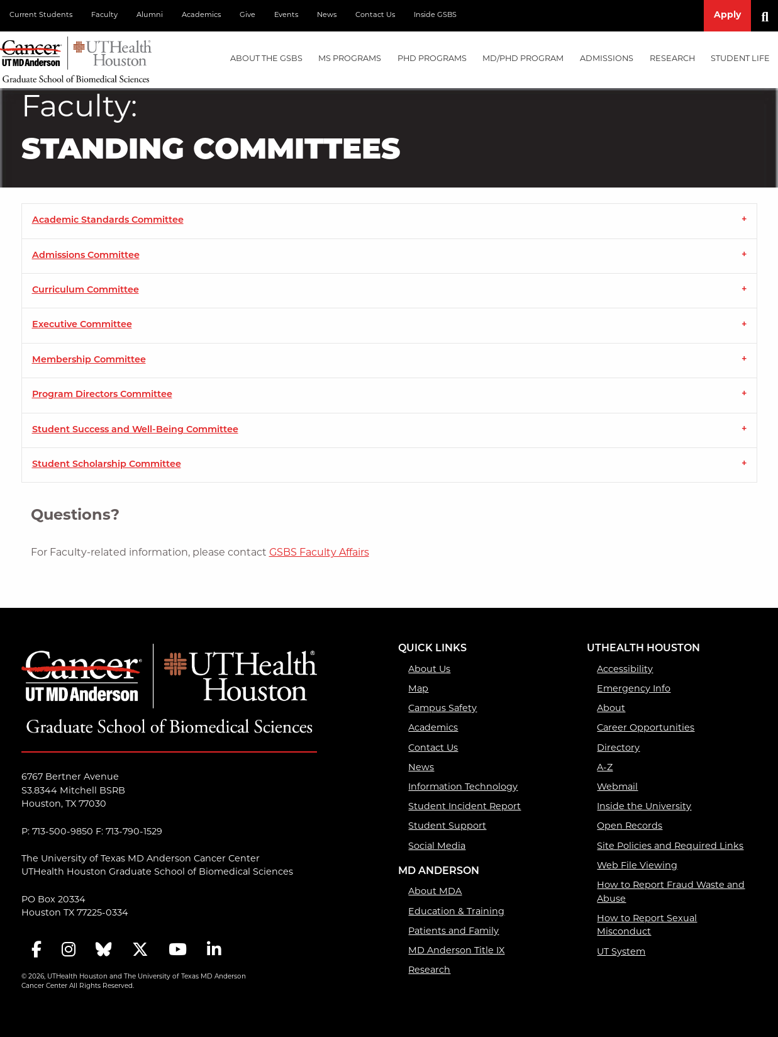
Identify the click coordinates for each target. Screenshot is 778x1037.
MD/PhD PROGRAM (523, 59)
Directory (618, 748)
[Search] (769, 15)
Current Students (40, 15)
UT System (621, 952)
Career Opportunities (645, 728)
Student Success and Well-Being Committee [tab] (135, 430)
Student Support (447, 826)
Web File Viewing (637, 866)
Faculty (104, 15)
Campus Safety (442, 709)
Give (247, 15)
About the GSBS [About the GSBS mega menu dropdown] (266, 59)
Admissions (606, 59)
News (326, 15)
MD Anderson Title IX (456, 951)
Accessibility (625, 670)
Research (429, 970)
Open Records (629, 826)
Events (286, 15)
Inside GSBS (435, 15)
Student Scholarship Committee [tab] (106, 464)
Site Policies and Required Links (670, 846)
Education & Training (456, 912)
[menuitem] (266, 59)
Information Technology (463, 787)
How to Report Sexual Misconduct (647, 926)
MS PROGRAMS (349, 59)
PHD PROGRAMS (432, 59)
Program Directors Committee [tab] (102, 395)
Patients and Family (453, 931)
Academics (201, 15)
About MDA (435, 892)
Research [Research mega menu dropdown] (672, 59)
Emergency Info (633, 689)
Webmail (617, 787)
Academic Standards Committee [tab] (108, 220)
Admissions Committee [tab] (86, 256)
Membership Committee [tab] (89, 360)
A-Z (605, 768)
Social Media (436, 846)
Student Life (740, 59)
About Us (429, 670)
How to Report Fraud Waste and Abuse (671, 892)
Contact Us (375, 15)
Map (418, 689)
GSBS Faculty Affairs (319, 553)
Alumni (149, 15)
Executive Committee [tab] (82, 325)
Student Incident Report (464, 807)
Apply (727, 15)
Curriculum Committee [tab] (85, 290)
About (611, 709)
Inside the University (644, 807)
